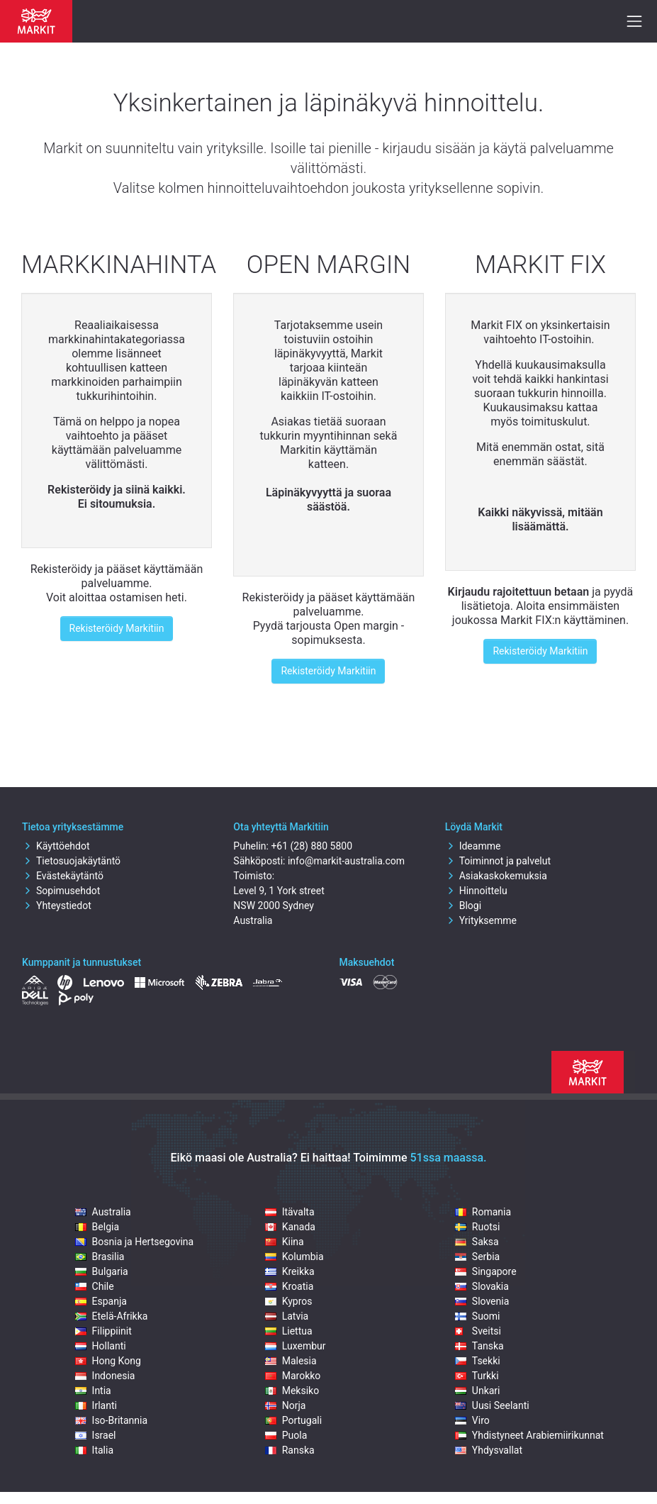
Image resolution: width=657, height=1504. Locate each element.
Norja (285, 1405)
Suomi (477, 1316)
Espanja (101, 1301)
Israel (95, 1435)
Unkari (477, 1390)
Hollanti (100, 1346)
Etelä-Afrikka (111, 1316)
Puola (286, 1435)
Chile (94, 1286)
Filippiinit (103, 1331)
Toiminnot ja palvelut (498, 861)
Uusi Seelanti (492, 1405)
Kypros (289, 1301)
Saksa (477, 1241)
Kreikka (290, 1271)
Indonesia (105, 1375)
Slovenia (482, 1301)
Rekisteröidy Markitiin (116, 628)
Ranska (290, 1450)
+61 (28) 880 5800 (311, 846)
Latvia (287, 1316)
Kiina (284, 1241)
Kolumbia (294, 1256)
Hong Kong (108, 1360)
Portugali (293, 1420)
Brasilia (100, 1256)
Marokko (293, 1375)
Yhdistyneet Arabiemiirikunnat (529, 1435)
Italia (94, 1450)
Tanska (479, 1346)
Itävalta (290, 1212)
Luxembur (295, 1346)
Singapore (486, 1271)
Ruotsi (477, 1226)
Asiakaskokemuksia (496, 875)
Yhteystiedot (56, 905)
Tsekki (477, 1360)
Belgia (97, 1226)
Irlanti (96, 1405)
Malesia (291, 1360)
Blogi (463, 905)
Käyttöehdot (56, 846)
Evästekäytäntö (62, 875)
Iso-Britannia (111, 1420)
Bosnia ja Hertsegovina (134, 1241)
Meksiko (292, 1390)
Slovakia (482, 1286)
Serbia (477, 1256)
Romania (483, 1212)
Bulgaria (101, 1271)
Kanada (290, 1226)
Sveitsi (478, 1331)
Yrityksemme (481, 920)
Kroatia (289, 1286)
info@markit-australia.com (346, 861)
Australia (103, 1212)
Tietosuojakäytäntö (71, 861)
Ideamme (473, 846)
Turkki (477, 1375)
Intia (93, 1390)
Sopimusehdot (61, 890)
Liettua (289, 1331)
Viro (472, 1420)
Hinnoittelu (476, 890)
